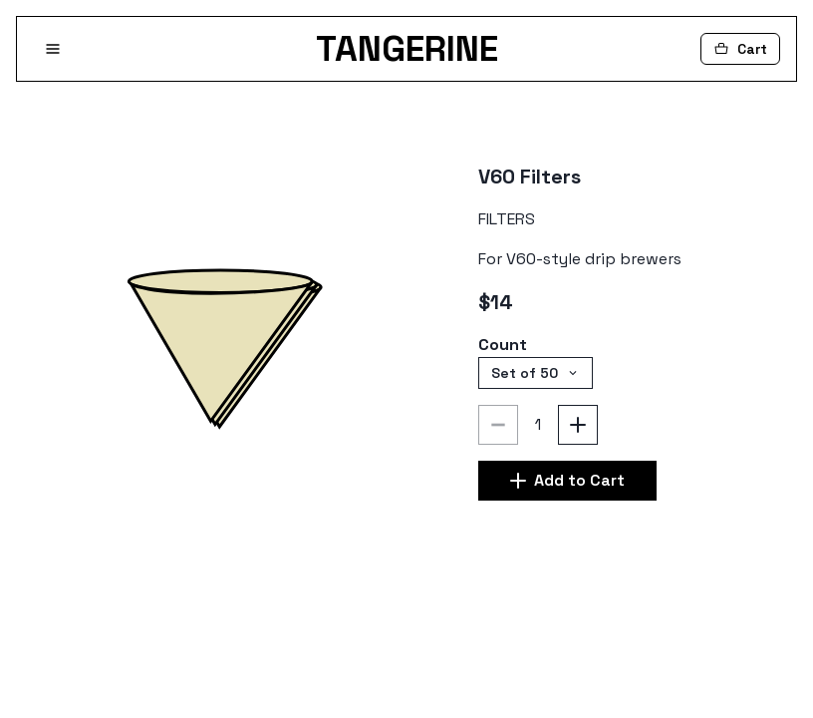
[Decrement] (498, 425)
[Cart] (740, 49)
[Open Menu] (53, 49)
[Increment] (578, 425)
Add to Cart (567, 480)
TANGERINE (407, 49)
